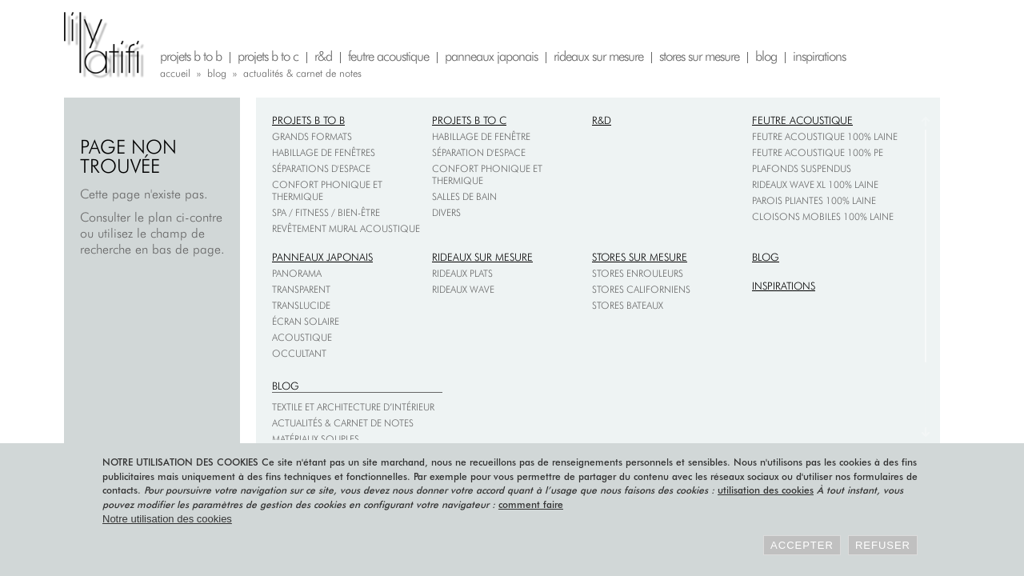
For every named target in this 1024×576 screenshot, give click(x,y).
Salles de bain (464, 196)
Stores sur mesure (639, 256)
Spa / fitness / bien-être (326, 212)
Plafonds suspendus (801, 168)
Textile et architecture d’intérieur (353, 407)
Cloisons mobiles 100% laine (823, 216)
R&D (601, 120)
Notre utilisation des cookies (167, 519)
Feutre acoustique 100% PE (817, 152)
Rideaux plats (462, 273)
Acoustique (302, 337)
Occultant (299, 353)
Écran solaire (305, 321)
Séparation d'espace (479, 152)
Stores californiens (641, 289)
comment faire (530, 504)
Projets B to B (308, 120)
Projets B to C (469, 120)
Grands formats (312, 136)
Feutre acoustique (802, 120)
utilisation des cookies (766, 490)
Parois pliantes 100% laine (814, 200)
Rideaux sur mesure (482, 256)
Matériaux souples (315, 439)
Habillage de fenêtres (323, 152)
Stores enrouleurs (637, 273)
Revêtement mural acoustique (346, 228)
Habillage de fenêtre (481, 136)
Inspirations (783, 285)
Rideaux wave (463, 289)
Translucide (301, 305)
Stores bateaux (627, 305)
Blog (765, 256)
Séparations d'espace (321, 168)
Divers (446, 212)
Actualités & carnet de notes (343, 423)
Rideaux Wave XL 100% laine (815, 184)
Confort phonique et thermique (327, 190)
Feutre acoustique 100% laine (825, 136)
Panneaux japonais (322, 256)
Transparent (301, 289)
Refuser (882, 545)
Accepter (802, 545)
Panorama (297, 273)
